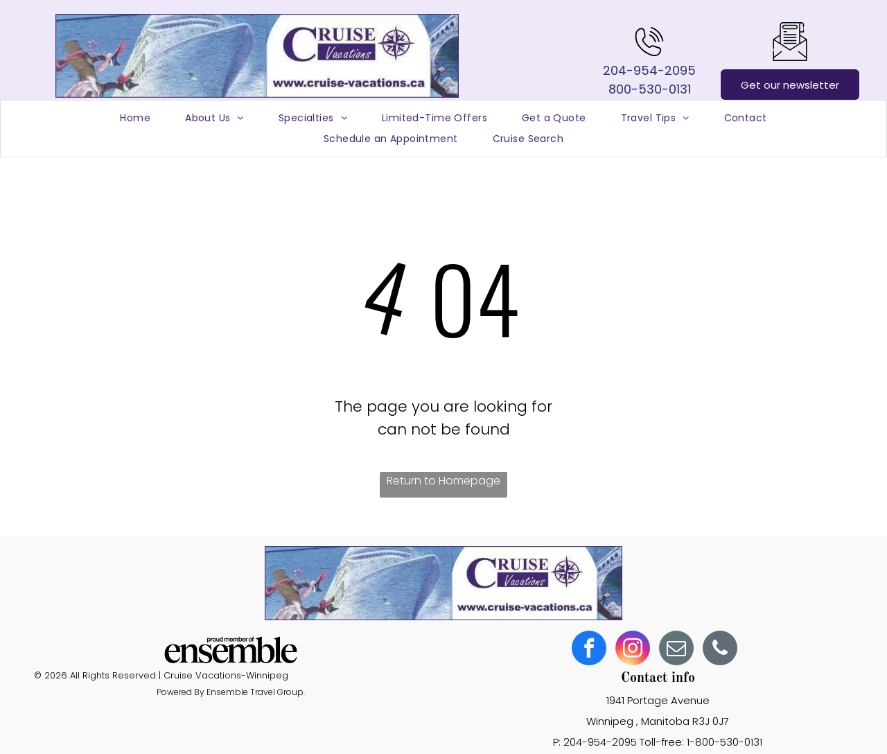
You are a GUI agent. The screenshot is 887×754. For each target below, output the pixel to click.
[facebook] (589, 650)
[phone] (720, 650)
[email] (676, 650)
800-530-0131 (649, 89)
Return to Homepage (443, 481)
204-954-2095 (649, 70)
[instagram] (632, 650)
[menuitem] (135, 118)
